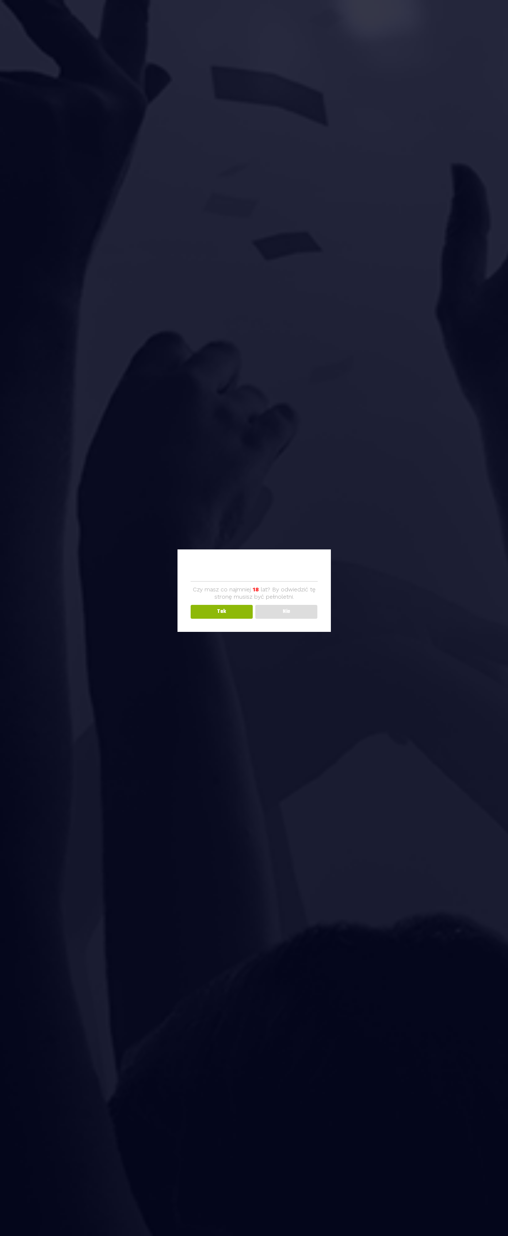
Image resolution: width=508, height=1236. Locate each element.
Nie (286, 611)
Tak (221, 611)
